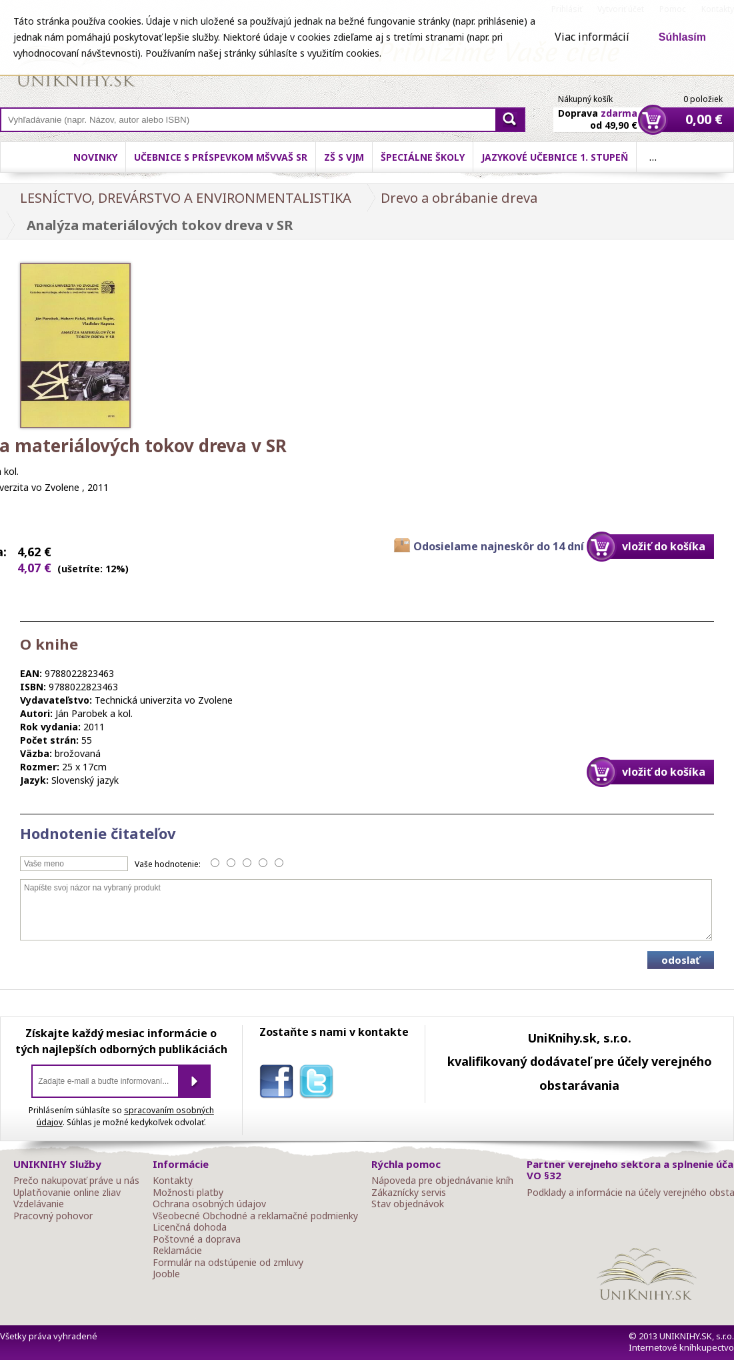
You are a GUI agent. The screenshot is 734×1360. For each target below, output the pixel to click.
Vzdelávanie (38, 1204)
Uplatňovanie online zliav (67, 1193)
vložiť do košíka (663, 546)
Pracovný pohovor (53, 1216)
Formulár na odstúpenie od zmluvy (228, 1263)
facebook (279, 1084)
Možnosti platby (188, 1193)
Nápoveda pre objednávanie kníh (442, 1181)
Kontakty (173, 1181)
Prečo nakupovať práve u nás (76, 1181)
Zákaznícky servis (408, 1193)
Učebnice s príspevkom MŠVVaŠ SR (220, 157)
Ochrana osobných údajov (209, 1204)
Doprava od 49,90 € (597, 111)
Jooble (166, 1274)
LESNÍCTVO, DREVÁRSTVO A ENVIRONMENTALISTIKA (185, 198)
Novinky (95, 157)
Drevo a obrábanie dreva (459, 198)
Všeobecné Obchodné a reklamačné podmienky (255, 1216)
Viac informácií (592, 36)
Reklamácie (177, 1251)
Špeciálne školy (423, 157)
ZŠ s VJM (344, 157)
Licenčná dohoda (190, 1227)
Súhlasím (682, 37)
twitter (319, 1084)
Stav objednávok (407, 1204)
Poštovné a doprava (197, 1239)
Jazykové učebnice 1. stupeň (554, 157)
